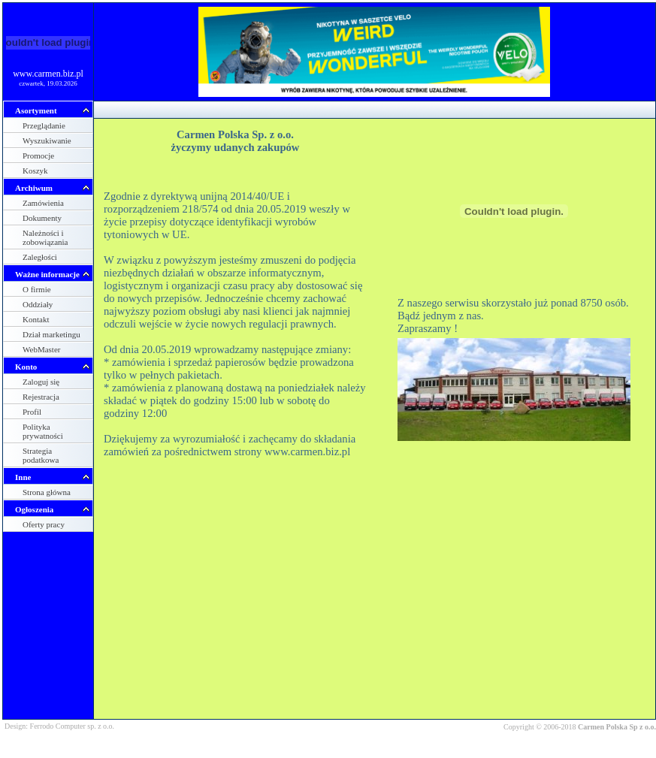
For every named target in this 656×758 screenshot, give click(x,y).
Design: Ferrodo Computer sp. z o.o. (59, 726)
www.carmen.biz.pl (48, 73)
